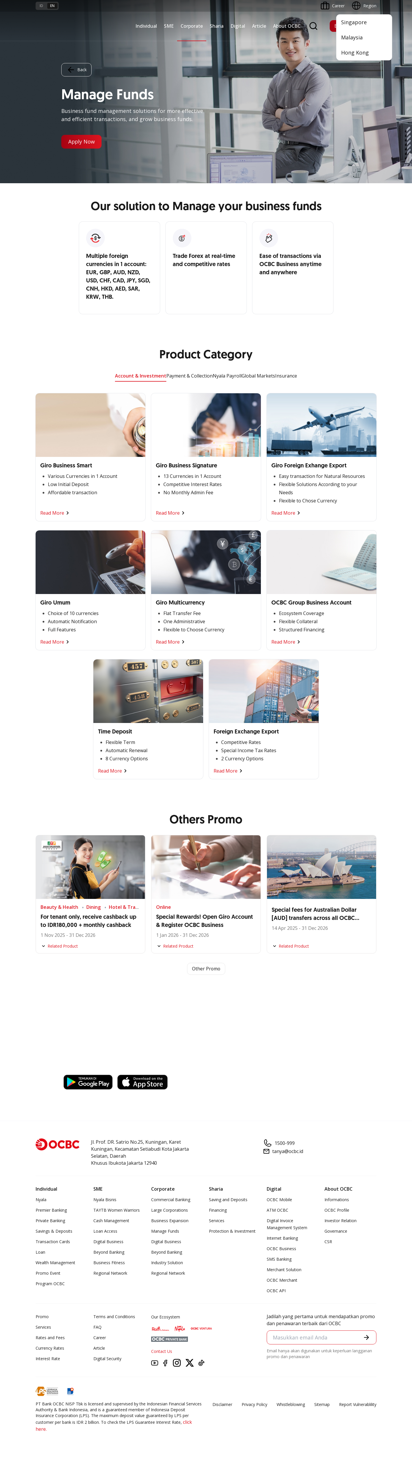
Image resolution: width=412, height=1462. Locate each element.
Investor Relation (340, 1221)
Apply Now (81, 141)
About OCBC (287, 26)
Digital (238, 26)
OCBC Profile (336, 1210)
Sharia (217, 26)
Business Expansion (169, 1221)
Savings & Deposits (54, 1231)
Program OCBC (50, 1284)
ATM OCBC (277, 1210)
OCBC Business (281, 1249)
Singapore (354, 22)
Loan (40, 1252)
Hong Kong (355, 52)
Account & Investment (140, 376)
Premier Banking (51, 1210)
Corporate (192, 26)
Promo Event (48, 1273)
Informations (336, 1200)
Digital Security (107, 1359)
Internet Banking (282, 1238)
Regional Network (110, 1273)
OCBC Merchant (282, 1280)
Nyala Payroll (227, 376)
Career (99, 1338)
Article (259, 26)
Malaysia (352, 37)
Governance (335, 1231)
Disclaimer (222, 1404)
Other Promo (206, 969)
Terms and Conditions (114, 1317)
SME (169, 26)
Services (216, 1221)
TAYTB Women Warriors (116, 1210)
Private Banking (50, 1221)
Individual (146, 26)
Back (76, 69)
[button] (366, 1337)
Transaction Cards (53, 1242)
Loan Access (105, 1231)
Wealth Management (55, 1263)
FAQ (97, 1327)
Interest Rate (48, 1359)
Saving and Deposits (228, 1200)
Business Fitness (109, 1263)
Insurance (286, 376)
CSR (328, 1242)
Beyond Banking (108, 1252)
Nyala (41, 1200)
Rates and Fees (50, 1338)
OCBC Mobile (279, 1200)
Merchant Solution (284, 1270)
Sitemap (322, 1404)
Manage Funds (165, 1231)
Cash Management (111, 1221)
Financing (218, 1210)
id (41, 5)
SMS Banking (279, 1259)
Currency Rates (50, 1348)
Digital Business (108, 1242)
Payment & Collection (189, 376)
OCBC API (276, 1291)
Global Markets (258, 376)
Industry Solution (167, 1263)
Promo (42, 1317)
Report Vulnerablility (357, 1404)
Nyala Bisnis (104, 1200)
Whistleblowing (291, 1404)
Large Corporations (169, 1210)
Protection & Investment (232, 1231)
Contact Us (161, 1351)
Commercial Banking (170, 1200)
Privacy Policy (254, 1404)
